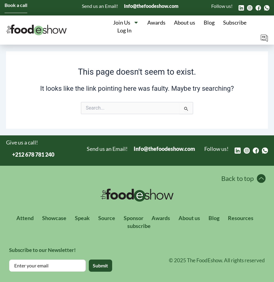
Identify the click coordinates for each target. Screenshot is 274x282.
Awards (156, 22)
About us (184, 22)
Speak (82, 217)
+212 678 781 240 (33, 154)
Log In (124, 30)
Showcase (54, 217)
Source (106, 217)
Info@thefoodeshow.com (151, 6)
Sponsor (133, 217)
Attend (25, 217)
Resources (241, 217)
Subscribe (234, 22)
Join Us (126, 22)
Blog (209, 22)
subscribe (139, 225)
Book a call (16, 5)
